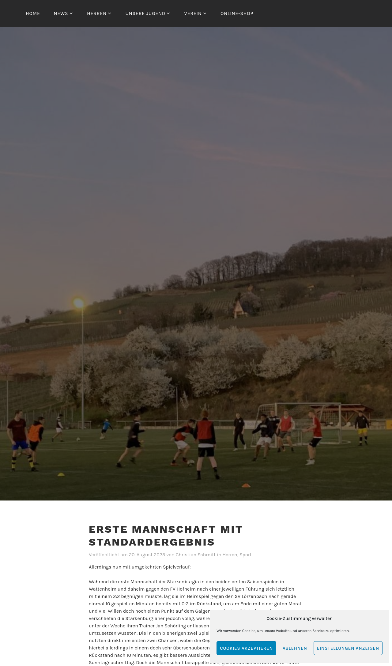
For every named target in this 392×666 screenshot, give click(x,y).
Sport (245, 555)
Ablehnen (295, 648)
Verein (193, 13)
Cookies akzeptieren (246, 648)
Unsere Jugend (145, 13)
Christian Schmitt (195, 555)
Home (33, 13)
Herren (97, 13)
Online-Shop (237, 13)
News (61, 13)
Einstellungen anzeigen (348, 648)
